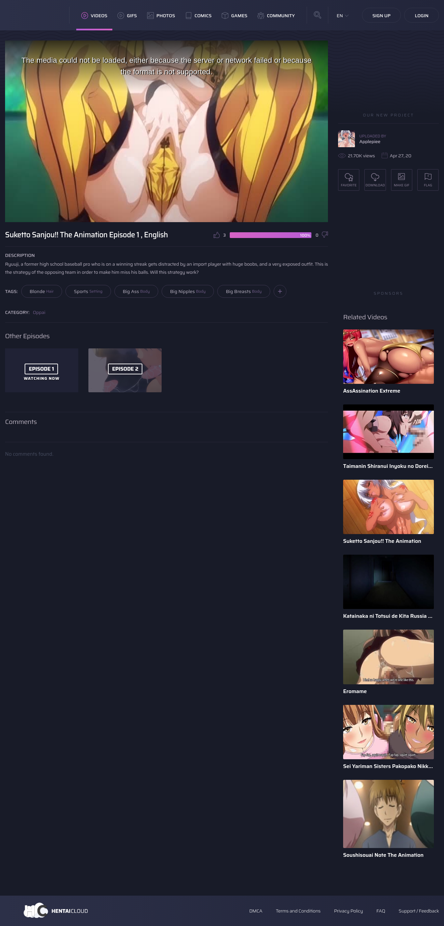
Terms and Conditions (298, 911)
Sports (88, 291)
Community (276, 15)
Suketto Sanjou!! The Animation (382, 541)
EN (340, 15)
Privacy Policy (348, 911)
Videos (94, 15)
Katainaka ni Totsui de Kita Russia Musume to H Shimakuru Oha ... (388, 616)
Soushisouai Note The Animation (383, 855)
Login (421, 15)
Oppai (39, 312)
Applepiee (369, 141)
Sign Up (381, 15)
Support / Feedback (419, 911)
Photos (161, 15)
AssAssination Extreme (371, 391)
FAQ (381, 911)
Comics (198, 15)
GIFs (127, 15)
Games (234, 15)
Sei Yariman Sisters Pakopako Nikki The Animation (388, 766)
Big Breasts (243, 291)
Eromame (355, 691)
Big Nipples (187, 291)
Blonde (42, 291)
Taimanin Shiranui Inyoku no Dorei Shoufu (388, 466)
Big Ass (136, 291)
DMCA (255, 911)
